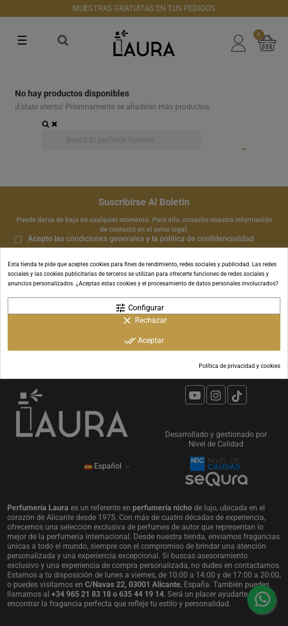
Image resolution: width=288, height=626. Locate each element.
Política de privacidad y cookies (239, 366)
